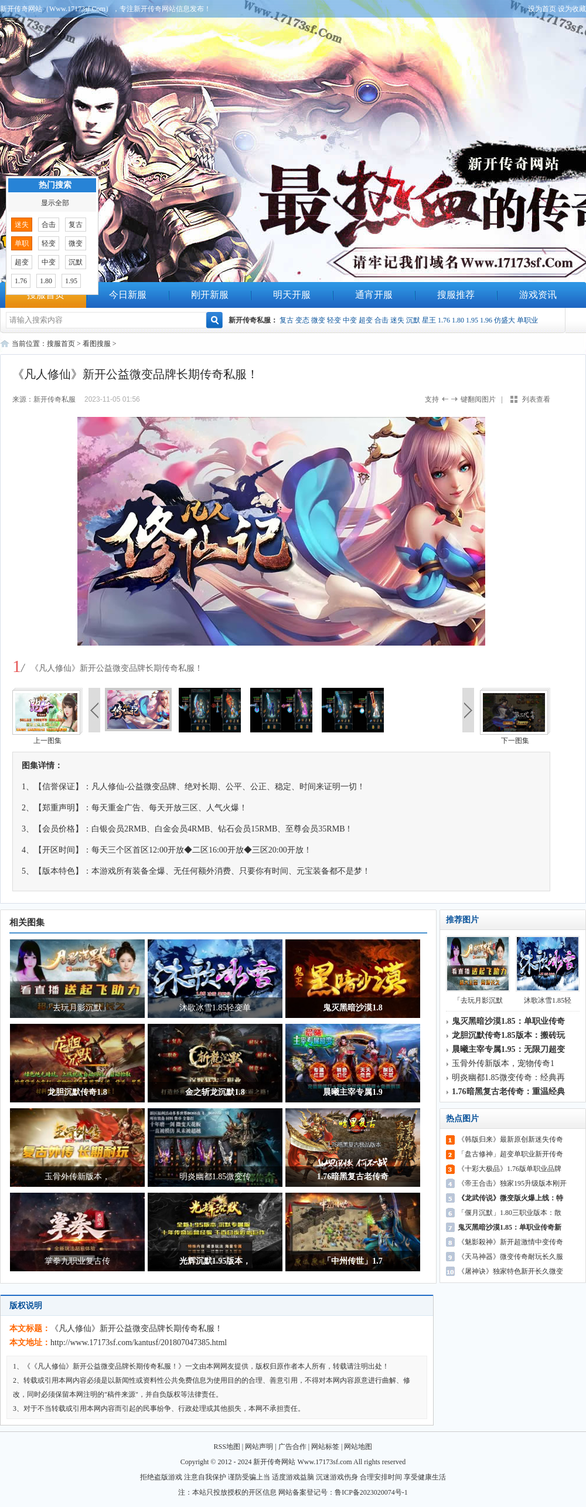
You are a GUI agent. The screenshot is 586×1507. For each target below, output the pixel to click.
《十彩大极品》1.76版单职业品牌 (509, 1169)
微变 (318, 320)
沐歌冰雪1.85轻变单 (215, 1007)
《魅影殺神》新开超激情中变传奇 (510, 1242)
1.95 (472, 320)
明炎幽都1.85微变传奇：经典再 (508, 1077)
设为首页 (542, 9)
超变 (366, 320)
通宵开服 (374, 295)
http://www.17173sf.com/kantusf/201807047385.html (138, 1342)
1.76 (444, 320)
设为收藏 (572, 9)
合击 (381, 320)
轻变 (334, 320)
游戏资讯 (538, 295)
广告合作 (292, 1446)
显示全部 (55, 203)
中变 (350, 320)
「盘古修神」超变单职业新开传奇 (510, 1154)
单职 (22, 243)
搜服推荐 (456, 295)
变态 (302, 320)
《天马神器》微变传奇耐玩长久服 (510, 1257)
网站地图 (358, 1446)
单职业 (527, 320)
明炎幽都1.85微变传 (215, 1176)
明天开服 (292, 295)
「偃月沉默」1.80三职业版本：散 (509, 1213)
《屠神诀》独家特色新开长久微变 (510, 1271)
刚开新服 (210, 295)
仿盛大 (504, 320)
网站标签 (325, 1446)
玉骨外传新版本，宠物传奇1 (503, 1063)
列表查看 (536, 399)
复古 (287, 320)
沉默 (413, 320)
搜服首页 (45, 295)
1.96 (486, 320)
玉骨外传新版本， (77, 1176)
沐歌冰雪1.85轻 (548, 970)
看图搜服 (97, 344)
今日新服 (127, 295)
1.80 (458, 320)
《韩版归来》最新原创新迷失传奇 (510, 1139)
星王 (429, 320)
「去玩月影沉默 (478, 970)
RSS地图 (227, 1446)
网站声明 (259, 1446)
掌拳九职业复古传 (77, 1261)
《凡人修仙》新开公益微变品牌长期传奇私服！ (136, 1328)
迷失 (397, 320)
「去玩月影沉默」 (77, 1007)
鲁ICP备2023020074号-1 (371, 1492)
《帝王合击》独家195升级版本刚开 (512, 1183)
